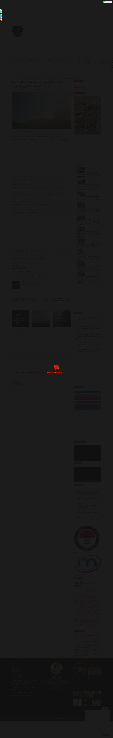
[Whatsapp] (1, 12)
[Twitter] (1, 15)
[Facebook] (1, 10)
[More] (1, 19)
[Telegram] (1, 17)
